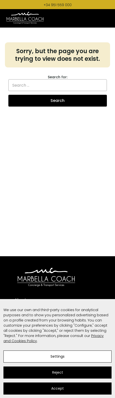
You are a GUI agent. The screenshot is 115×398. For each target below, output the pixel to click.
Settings (57, 356)
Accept (57, 388)
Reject (57, 372)
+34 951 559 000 (58, 4)
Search (57, 100)
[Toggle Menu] (105, 18)
